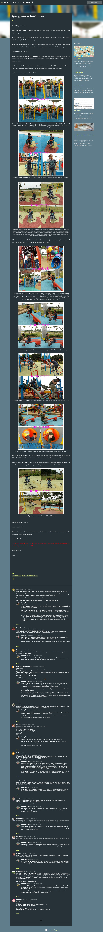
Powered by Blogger (51, 930)
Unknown (18, 649)
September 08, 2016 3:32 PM (25, 589)
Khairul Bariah (20, 753)
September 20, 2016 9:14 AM (35, 842)
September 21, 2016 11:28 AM (29, 871)
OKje (17, 589)
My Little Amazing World (18, 2)
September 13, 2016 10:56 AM (30, 818)
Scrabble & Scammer (78, 58)
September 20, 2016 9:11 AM (35, 806)
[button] (13, 21)
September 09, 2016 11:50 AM (35, 737)
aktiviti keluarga (17, 575)
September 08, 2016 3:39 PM (31, 627)
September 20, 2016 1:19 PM (35, 859)
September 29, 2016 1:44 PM (31, 899)
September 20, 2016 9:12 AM (35, 824)
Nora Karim (19, 836)
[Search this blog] (94, 2)
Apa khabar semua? (78, 86)
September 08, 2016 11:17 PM (28, 704)
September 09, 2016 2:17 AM (28, 724)
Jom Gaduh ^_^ (77, 110)
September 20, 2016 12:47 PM (29, 853)
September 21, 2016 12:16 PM (35, 883)
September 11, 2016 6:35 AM (27, 798)
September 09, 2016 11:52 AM (35, 761)
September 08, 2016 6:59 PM (28, 649)
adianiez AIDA (20, 899)
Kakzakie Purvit (20, 628)
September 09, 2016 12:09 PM (29, 780)
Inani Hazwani (20, 818)
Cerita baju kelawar (78, 72)
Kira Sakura (19, 871)
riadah (23, 575)
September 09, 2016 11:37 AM (35, 602)
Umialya (18, 798)
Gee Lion (18, 724)
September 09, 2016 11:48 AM (35, 681)
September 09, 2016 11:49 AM (35, 709)
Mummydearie (25, 602)
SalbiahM (18, 704)
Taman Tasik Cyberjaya (32, 575)
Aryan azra (19, 853)
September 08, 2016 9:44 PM (38, 666)
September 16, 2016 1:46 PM (29, 836)
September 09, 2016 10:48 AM (31, 752)
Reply (17, 624)
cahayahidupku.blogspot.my (24, 666)
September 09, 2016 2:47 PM (35, 787)
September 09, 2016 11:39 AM (35, 635)
